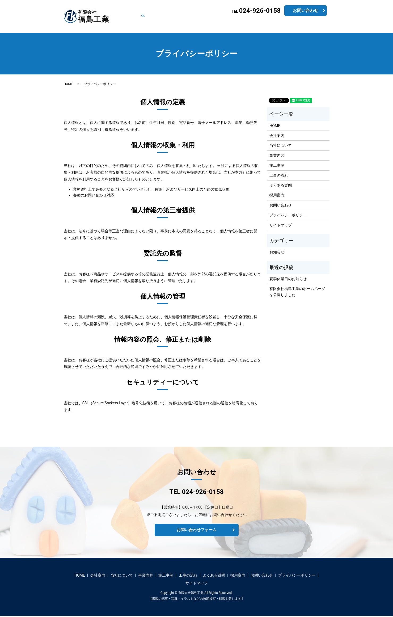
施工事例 (219, 24)
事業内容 (200, 24)
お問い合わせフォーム (196, 530)
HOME (139, 24)
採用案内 (286, 24)
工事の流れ (239, 24)
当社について (178, 24)
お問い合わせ (308, 24)
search (328, 25)
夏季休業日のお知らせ (288, 279)
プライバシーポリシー (288, 215)
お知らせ (276, 252)
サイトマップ (280, 225)
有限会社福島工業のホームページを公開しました (297, 292)
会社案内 (156, 24)
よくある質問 (264, 24)
